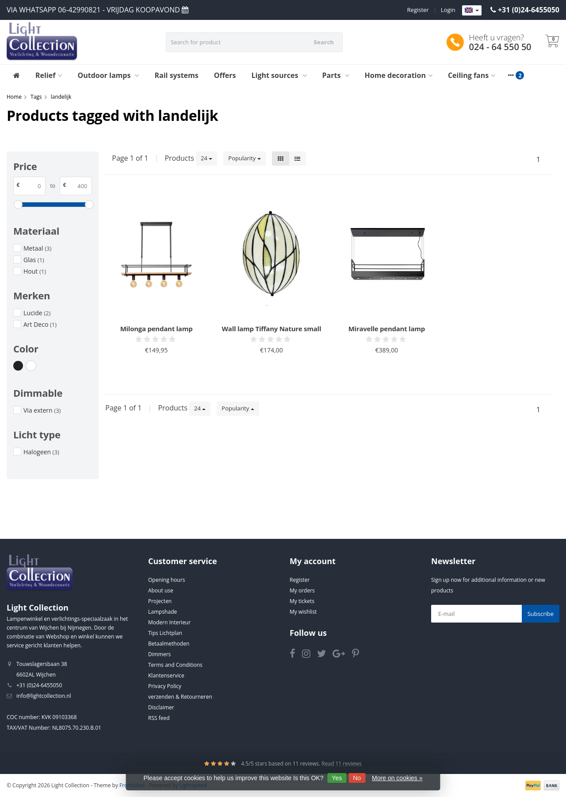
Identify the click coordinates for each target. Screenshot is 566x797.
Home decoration (398, 75)
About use (160, 590)
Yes (337, 778)
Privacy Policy (164, 686)
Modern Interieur (169, 622)
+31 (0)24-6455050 (528, 10)
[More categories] (511, 75)
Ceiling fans (471, 75)
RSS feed (159, 718)
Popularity (244, 158)
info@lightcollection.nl (43, 696)
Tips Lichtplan (165, 633)
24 (206, 158)
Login (448, 10)
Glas (33, 259)
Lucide (36, 313)
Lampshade (162, 611)
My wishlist (303, 611)
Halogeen (41, 452)
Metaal (37, 248)
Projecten (160, 601)
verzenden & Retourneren (180, 696)
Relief (48, 75)
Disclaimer (161, 707)
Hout (34, 271)
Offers (225, 75)
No (357, 778)
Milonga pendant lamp (156, 328)
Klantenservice (166, 675)
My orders (302, 590)
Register (418, 10)
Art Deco (40, 324)
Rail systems (176, 75)
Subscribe (541, 614)
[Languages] (472, 10)
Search (323, 42)
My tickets (302, 601)
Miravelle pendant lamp (386, 328)
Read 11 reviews (341, 763)
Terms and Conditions (175, 665)
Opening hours (166, 580)
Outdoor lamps (108, 75)
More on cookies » (397, 778)
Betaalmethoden (168, 643)
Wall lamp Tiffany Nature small (271, 328)
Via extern (42, 410)
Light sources (279, 75)
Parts (335, 75)
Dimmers (159, 654)
